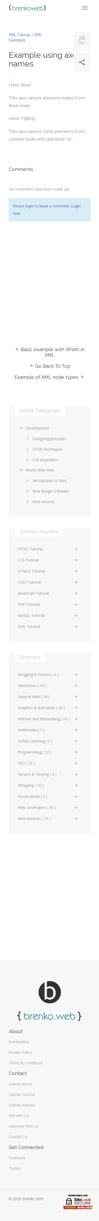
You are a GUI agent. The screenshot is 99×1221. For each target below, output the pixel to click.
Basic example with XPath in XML (49, 352)
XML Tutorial (48, 626)
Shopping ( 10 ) (48, 785)
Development (33, 428)
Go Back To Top (49, 366)
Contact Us (18, 1136)
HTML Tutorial (48, 548)
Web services (40, 501)
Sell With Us (19, 1115)
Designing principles (45, 438)
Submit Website (22, 1105)
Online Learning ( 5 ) (48, 740)
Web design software (47, 491)
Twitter (15, 1168)
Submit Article (20, 1083)
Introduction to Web (46, 480)
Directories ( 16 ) (48, 685)
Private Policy (20, 1052)
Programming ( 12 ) (48, 752)
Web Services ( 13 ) (48, 818)
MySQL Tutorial (48, 615)
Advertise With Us (24, 1126)
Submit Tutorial (22, 1094)
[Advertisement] (49, 276)
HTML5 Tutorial (48, 571)
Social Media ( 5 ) (48, 796)
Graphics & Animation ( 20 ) (48, 707)
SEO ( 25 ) (48, 763)
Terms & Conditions (26, 1062)
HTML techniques (44, 449)
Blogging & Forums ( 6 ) (48, 674)
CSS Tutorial (48, 559)
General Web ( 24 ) (48, 696)
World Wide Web (36, 470)
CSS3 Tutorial (48, 582)
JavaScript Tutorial (48, 593)
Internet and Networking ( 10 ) (48, 718)
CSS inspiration (41, 459)
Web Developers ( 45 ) (48, 807)
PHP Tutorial (48, 604)
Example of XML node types (49, 377)
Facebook (17, 1157)
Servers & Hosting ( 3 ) (48, 774)
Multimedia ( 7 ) (48, 729)
